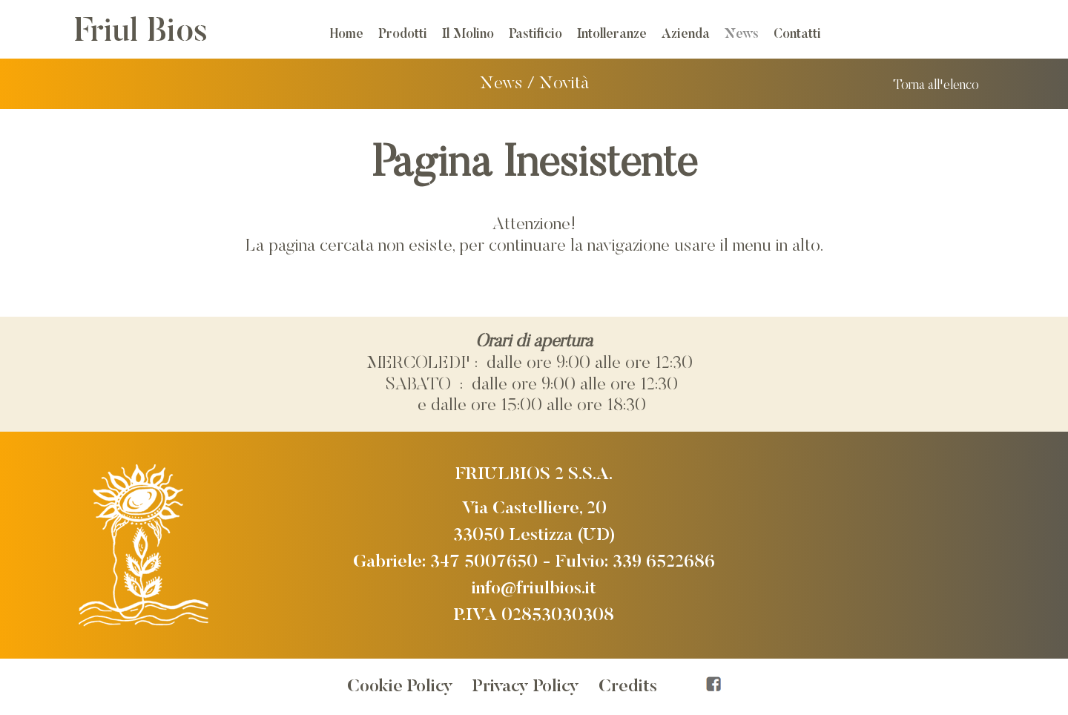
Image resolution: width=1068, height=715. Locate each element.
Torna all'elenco (936, 86)
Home (346, 35)
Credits (628, 687)
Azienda (686, 35)
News (742, 35)
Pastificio (535, 35)
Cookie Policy (400, 687)
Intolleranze (612, 35)
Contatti (797, 35)
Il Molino (468, 35)
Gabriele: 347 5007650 (445, 562)
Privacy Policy (525, 687)
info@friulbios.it (534, 589)
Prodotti (402, 35)
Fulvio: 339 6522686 (635, 562)
